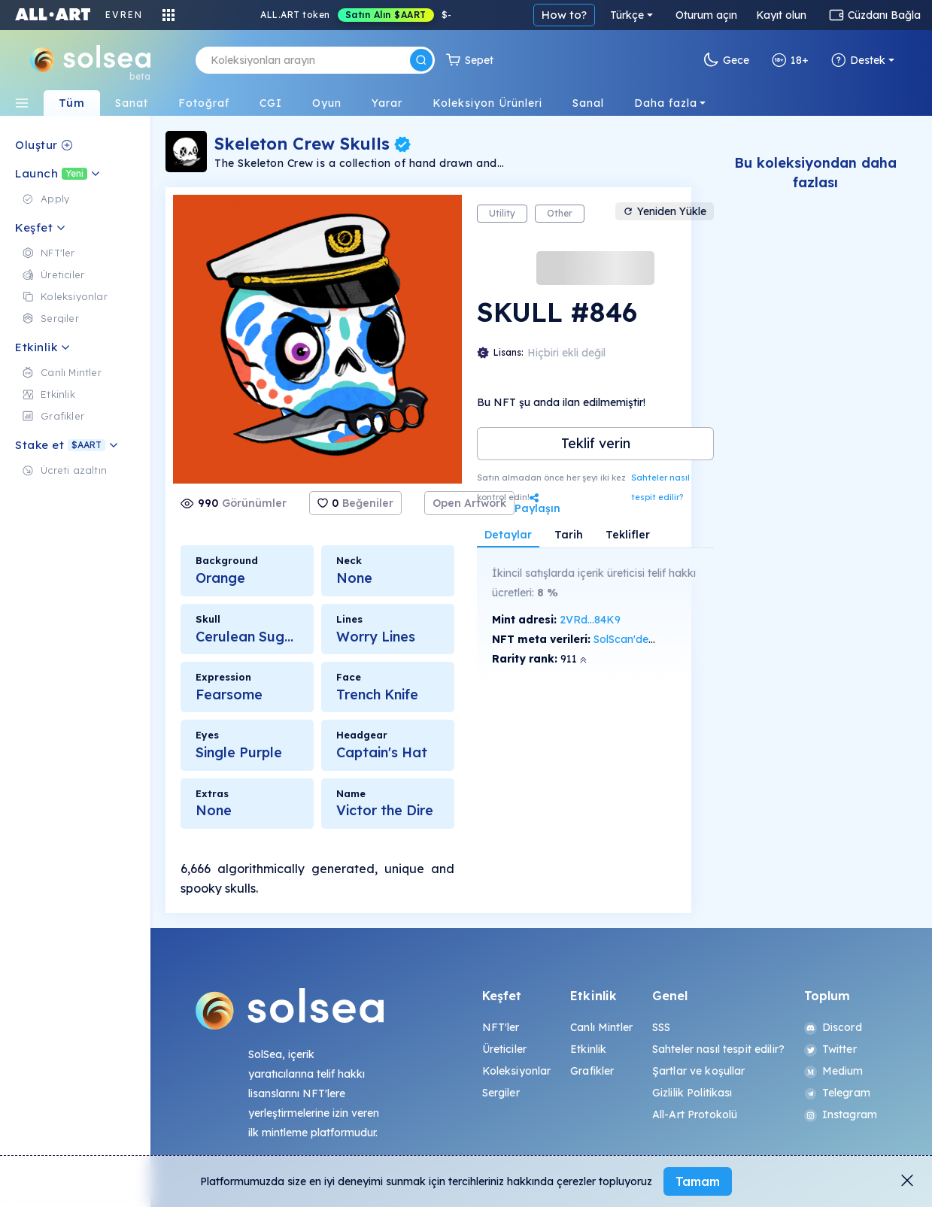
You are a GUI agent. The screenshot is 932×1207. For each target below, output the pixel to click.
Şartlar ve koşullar (698, 1071)
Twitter (830, 1049)
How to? (564, 15)
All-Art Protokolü (694, 1114)
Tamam (697, 1181)
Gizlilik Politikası (692, 1092)
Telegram (837, 1093)
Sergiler (501, 1092)
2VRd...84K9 (590, 619)
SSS (661, 1027)
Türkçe (627, 15)
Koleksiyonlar (516, 1071)
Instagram (840, 1114)
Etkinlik (588, 1049)
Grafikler (592, 1071)
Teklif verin (595, 443)
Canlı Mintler (601, 1027)
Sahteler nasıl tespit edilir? (660, 487)
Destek (858, 60)
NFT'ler (501, 1027)
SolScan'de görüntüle (646, 639)
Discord (833, 1027)
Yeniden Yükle (664, 211)
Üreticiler (504, 1049)
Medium (834, 1071)
